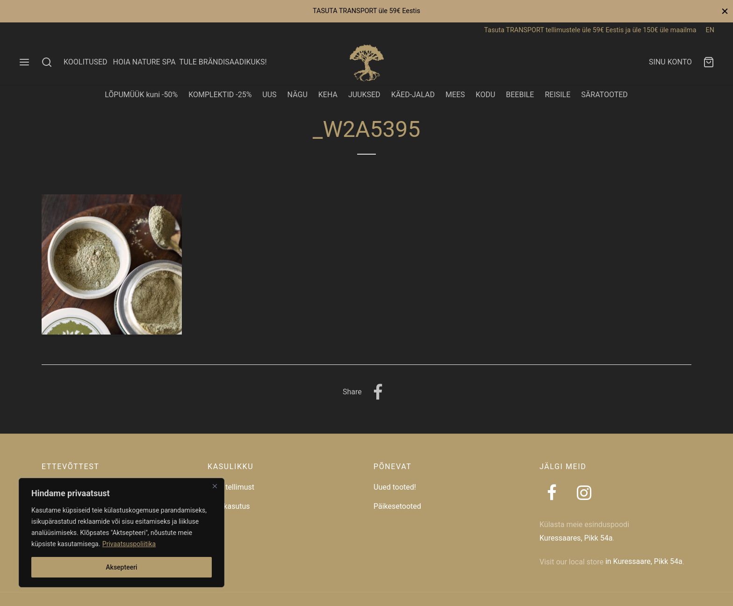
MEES (455, 94)
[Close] (214, 486)
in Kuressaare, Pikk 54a (644, 561)
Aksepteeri (121, 567)
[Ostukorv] (708, 62)
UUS (269, 94)
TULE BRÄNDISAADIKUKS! (222, 61)
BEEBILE (520, 94)
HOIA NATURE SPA (144, 61)
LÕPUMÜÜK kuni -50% (141, 94)
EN (710, 30)
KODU (486, 94)
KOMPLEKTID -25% (220, 94)
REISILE (557, 94)
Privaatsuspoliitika (129, 544)
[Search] (46, 62)
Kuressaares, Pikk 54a (575, 538)
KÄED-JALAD (413, 94)
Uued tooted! (395, 487)
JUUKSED (364, 94)
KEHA (328, 94)
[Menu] (24, 62)
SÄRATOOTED (604, 94)
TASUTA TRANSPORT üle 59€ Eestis (366, 11)
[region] (121, 532)
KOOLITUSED (86, 61)
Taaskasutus (229, 506)
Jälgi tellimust (231, 487)
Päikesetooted (397, 506)
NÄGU (297, 94)
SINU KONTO (670, 61)
